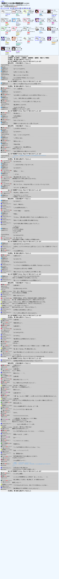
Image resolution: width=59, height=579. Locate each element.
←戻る (2, 1)
